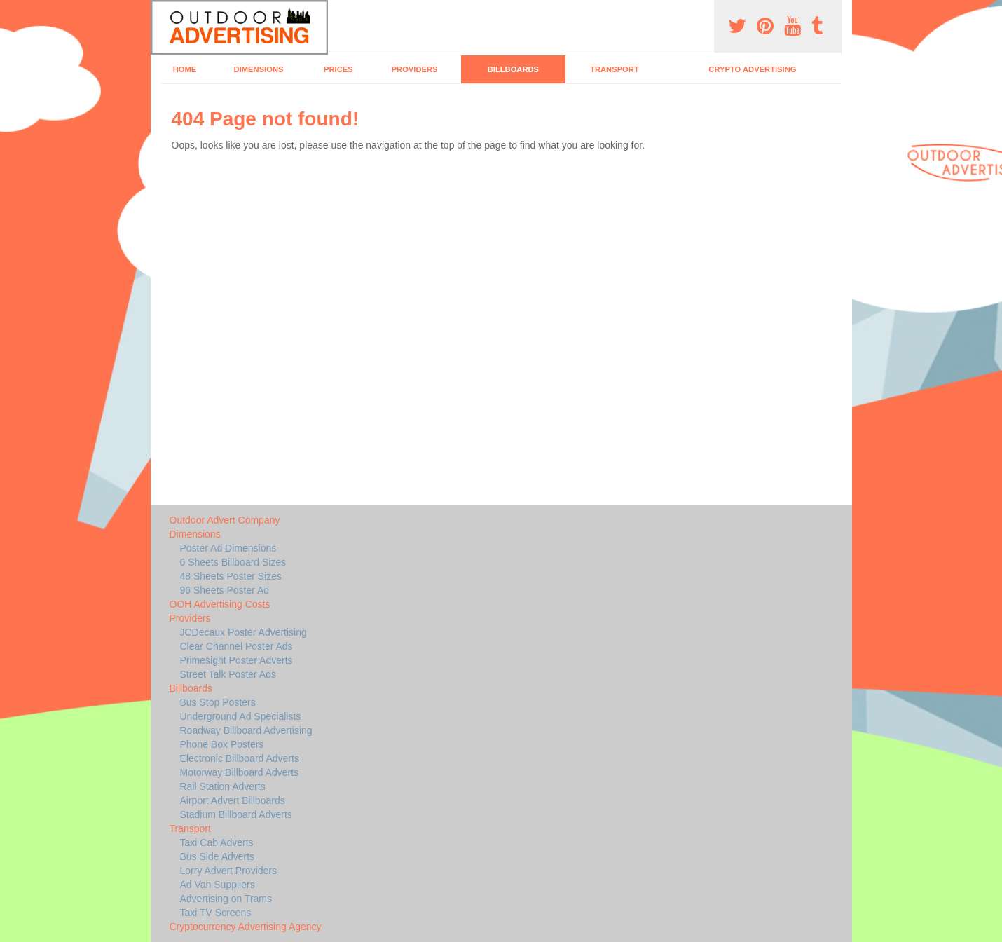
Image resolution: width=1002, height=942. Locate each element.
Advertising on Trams (226, 898)
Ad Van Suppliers (217, 884)
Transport (614, 69)
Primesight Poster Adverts (236, 660)
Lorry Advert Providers (228, 870)
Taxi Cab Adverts (217, 842)
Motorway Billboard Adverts (239, 772)
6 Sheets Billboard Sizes (233, 562)
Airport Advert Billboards (232, 800)
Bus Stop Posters (218, 702)
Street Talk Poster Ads (228, 674)
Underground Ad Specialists (240, 716)
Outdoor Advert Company (225, 520)
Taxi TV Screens (216, 912)
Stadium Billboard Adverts (236, 814)
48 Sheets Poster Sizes (231, 576)
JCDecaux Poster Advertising (243, 632)
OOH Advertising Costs (220, 604)
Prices (338, 69)
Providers (415, 69)
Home (185, 69)
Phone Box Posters (222, 744)
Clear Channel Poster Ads (236, 646)
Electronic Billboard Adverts (239, 758)
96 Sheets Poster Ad (225, 590)
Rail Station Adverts (223, 786)
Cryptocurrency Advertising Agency (246, 926)
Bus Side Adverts (217, 856)
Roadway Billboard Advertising (246, 730)
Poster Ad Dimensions (228, 548)
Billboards (513, 69)
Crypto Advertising (752, 69)
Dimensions (259, 69)
